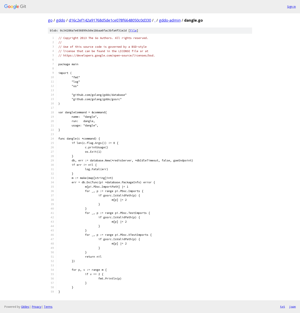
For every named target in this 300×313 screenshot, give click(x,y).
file (133, 30)
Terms (48, 307)
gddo (60, 20)
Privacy (36, 307)
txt (282, 306)
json (292, 306)
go (50, 20)
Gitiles (25, 307)
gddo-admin (170, 20)
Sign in (291, 7)
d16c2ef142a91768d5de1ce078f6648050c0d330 (110, 20)
